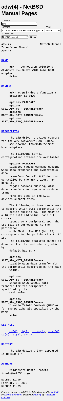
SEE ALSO (7, 325)
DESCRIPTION (10, 131)
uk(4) (28, 335)
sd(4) (5, 335)
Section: (7, 27)
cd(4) (13, 331)
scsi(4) (53, 331)
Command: (8, 20)
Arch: (50, 27)
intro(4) (38, 331)
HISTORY (7, 344)
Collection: (8, 34)
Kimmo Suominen (13, 394)
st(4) (17, 335)
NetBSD (55, 392)
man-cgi (37, 394)
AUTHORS (7, 364)
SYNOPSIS (7, 86)
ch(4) (25, 331)
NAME (4, 60)
